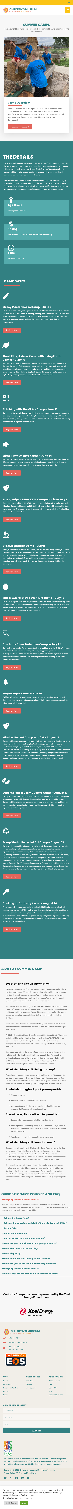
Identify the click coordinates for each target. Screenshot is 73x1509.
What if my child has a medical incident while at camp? (31, 1273)
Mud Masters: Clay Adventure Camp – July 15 (33, 598)
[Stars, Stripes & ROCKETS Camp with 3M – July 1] (6, 488)
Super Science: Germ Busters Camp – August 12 (35, 792)
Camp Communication (15, 1233)
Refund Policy (11, 1228)
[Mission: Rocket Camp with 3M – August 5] (6, 725)
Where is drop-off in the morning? (21, 1248)
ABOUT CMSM (56, 1376)
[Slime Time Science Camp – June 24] (6, 444)
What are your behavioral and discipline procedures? (30, 1243)
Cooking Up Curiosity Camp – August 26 (30, 903)
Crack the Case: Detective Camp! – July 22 (32, 644)
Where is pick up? (13, 1253)
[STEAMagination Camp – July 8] (6, 534)
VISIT (6, 1376)
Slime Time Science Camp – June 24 (27, 455)
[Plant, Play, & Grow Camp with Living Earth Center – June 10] (6, 345)
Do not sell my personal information (17, 1497)
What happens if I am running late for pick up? (27, 1258)
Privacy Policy (9, 1472)
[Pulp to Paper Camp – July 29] (6, 682)
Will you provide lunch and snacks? (21, 1199)
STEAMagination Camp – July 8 (24, 545)
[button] (69, 2)
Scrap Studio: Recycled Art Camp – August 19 (33, 842)
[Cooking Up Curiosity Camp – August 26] (6, 891)
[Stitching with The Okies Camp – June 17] (6, 397)
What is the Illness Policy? (16, 1218)
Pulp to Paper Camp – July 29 (22, 693)
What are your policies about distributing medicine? (30, 1263)
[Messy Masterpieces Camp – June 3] (6, 295)
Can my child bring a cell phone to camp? (24, 1238)
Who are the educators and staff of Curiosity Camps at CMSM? (35, 1223)
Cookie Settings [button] (10, 1503)
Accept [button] (24, 1503)
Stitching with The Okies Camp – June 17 (30, 409)
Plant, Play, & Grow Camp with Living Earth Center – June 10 (32, 357)
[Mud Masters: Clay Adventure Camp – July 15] (6, 586)
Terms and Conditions (27, 1472)
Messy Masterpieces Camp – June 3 (27, 307)
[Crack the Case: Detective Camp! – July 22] (6, 633)
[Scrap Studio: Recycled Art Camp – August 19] (6, 830)
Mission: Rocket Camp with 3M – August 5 (31, 737)
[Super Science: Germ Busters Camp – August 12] (6, 781)
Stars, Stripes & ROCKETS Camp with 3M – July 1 (35, 499)
